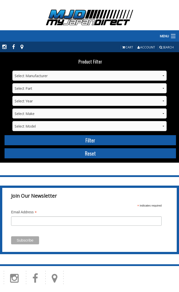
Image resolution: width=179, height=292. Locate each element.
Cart (127, 47)
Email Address (24, 213)
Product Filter (90, 61)
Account (146, 47)
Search (166, 47)
